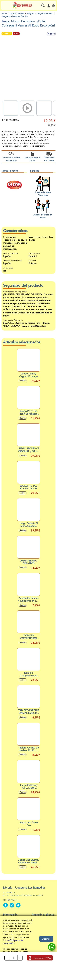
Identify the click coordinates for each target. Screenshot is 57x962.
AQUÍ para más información (13, 942)
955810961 (12, 899)
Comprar (43, 957)
